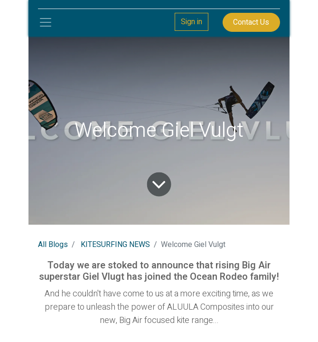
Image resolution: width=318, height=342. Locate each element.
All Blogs (53, 244)
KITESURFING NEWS (115, 244)
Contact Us (251, 22)
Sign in (191, 22)
